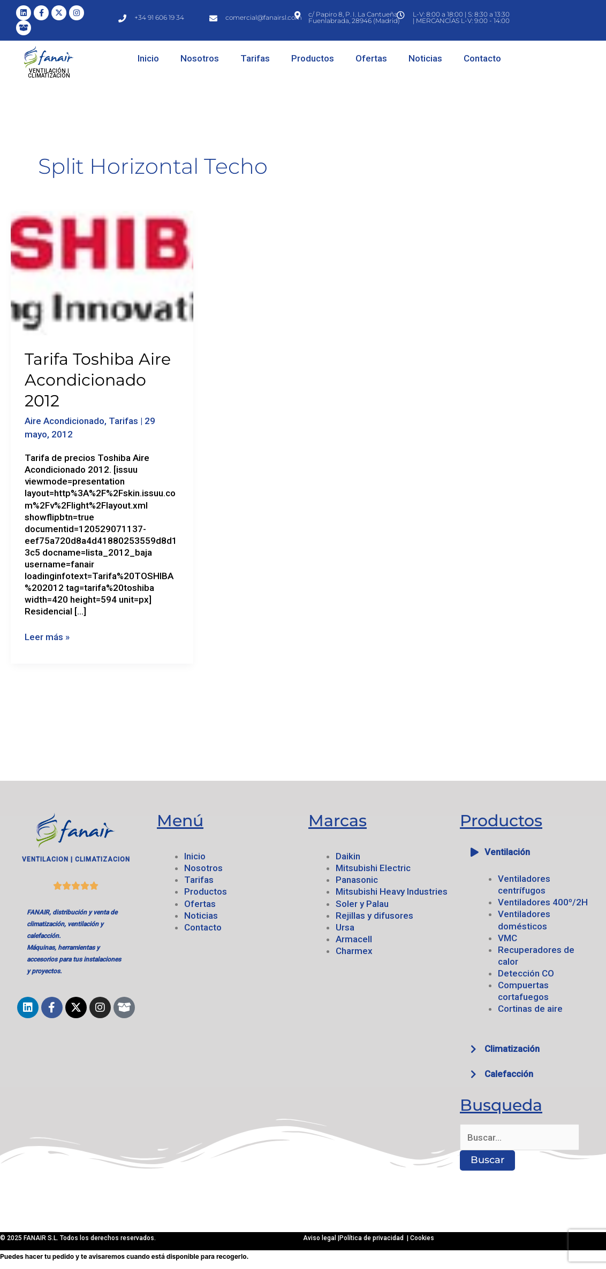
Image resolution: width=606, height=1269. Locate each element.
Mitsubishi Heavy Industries (392, 891)
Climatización (512, 1048)
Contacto (482, 58)
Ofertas (371, 58)
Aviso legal (320, 1238)
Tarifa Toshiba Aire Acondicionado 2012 (98, 380)
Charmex (354, 950)
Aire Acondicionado (64, 421)
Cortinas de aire (530, 1008)
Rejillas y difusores (374, 915)
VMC (507, 938)
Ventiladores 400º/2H (543, 902)
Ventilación (507, 852)
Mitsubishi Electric (373, 868)
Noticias (425, 58)
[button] (530, 852)
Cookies (422, 1238)
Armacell (354, 939)
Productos (312, 58)
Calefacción (508, 1073)
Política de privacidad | (374, 1238)
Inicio (148, 58)
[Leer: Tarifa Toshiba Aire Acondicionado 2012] (102, 272)
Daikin (348, 856)
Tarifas (255, 58)
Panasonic (357, 879)
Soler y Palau (362, 903)
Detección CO (526, 973)
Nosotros (199, 58)
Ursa (345, 927)
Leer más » (47, 636)
